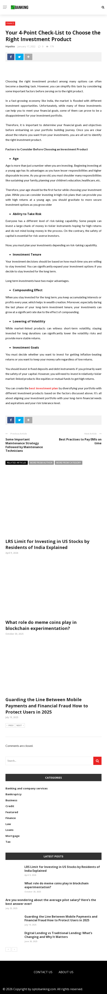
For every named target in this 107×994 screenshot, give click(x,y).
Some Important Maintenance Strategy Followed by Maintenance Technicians (24, 445)
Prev (10, 726)
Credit (9, 806)
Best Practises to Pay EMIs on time (80, 441)
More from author (41, 462)
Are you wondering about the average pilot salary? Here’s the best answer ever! (50, 902)
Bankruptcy (13, 794)
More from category (68, 462)
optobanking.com (44, 989)
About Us (66, 972)
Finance (10, 23)
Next (20, 726)
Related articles (16, 462)
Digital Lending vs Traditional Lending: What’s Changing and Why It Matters (58, 935)
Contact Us (43, 972)
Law (8, 824)
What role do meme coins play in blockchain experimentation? (41, 625)
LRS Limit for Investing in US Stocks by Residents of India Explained (47, 544)
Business (11, 800)
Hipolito (10, 46)
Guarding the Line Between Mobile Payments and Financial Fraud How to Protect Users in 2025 (46, 705)
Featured (11, 812)
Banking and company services (26, 788)
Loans (9, 830)
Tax (8, 841)
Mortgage (12, 836)
